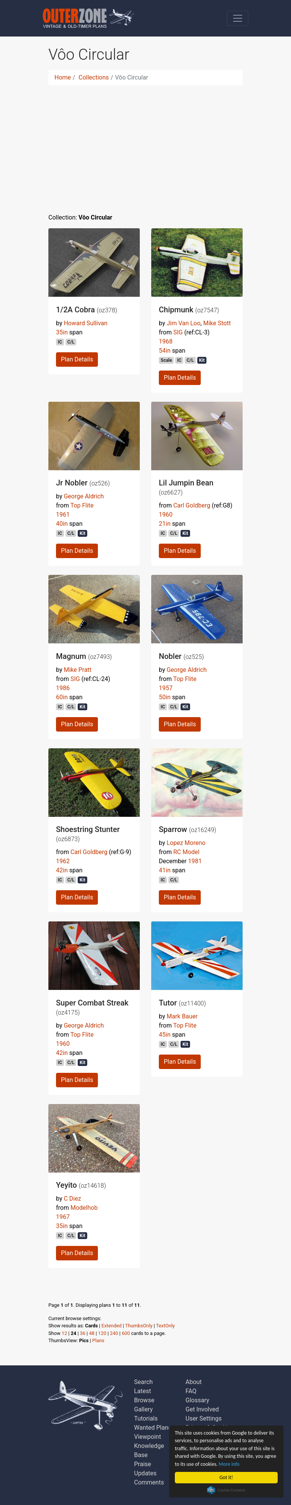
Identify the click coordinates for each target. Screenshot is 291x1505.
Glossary (197, 1400)
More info (229, 1464)
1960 (166, 514)
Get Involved (202, 1409)
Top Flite (82, 505)
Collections (93, 77)
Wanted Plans (152, 1427)
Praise (142, 1464)
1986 (63, 688)
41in (165, 870)
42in (62, 870)
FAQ (191, 1391)
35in (62, 332)
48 (91, 1333)
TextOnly (165, 1325)
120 (102, 1333)
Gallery (143, 1409)
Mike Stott (216, 323)
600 (126, 1333)
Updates (145, 1473)
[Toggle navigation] (237, 18)
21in (165, 523)
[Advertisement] (145, 144)
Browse (144, 1400)
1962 (63, 861)
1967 (63, 1216)
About (193, 1382)
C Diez (72, 1198)
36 (82, 1333)
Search (143, 1382)
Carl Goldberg (191, 505)
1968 (166, 341)
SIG (178, 332)
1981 (195, 861)
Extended (111, 1325)
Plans (98, 1340)
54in (165, 350)
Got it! (226, 1477)
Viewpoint (147, 1436)
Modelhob (84, 1207)
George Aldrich (84, 496)
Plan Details (77, 359)
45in (165, 1034)
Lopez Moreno (185, 842)
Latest (142, 1391)
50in (165, 697)
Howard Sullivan (85, 323)
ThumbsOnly (139, 1325)
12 (64, 1333)
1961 (63, 514)
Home (62, 77)
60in (62, 697)
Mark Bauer (182, 1016)
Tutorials (146, 1418)
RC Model (186, 852)
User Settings (203, 1418)
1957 (166, 688)
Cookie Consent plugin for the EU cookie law (226, 1490)
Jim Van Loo (183, 323)
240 (114, 1333)
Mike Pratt (77, 669)
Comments (149, 1482)
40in (62, 523)
